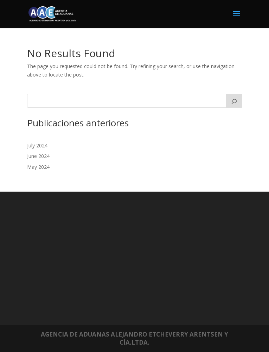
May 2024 (38, 167)
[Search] (234, 101)
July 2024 (37, 145)
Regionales (78, 238)
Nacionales (78, 233)
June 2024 (38, 156)
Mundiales (77, 227)
